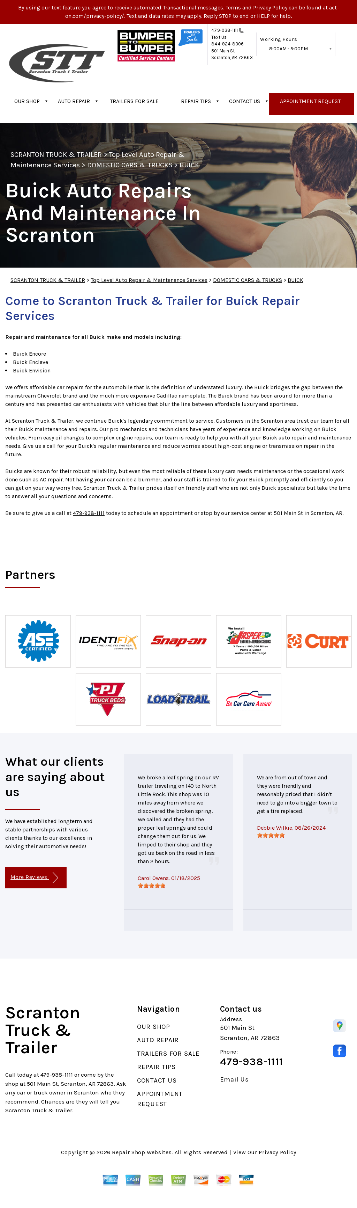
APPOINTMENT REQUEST (310, 101)
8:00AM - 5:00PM (288, 49)
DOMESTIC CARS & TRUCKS (129, 165)
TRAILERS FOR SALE (134, 101)
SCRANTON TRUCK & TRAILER (56, 155)
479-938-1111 (224, 30)
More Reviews (34, 877)
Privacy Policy (277, 1152)
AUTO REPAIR (74, 101)
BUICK (189, 165)
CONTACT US (244, 101)
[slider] (152, 885)
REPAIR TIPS (196, 101)
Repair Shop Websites (142, 1152)
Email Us (234, 1079)
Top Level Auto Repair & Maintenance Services (149, 280)
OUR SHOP (27, 101)
